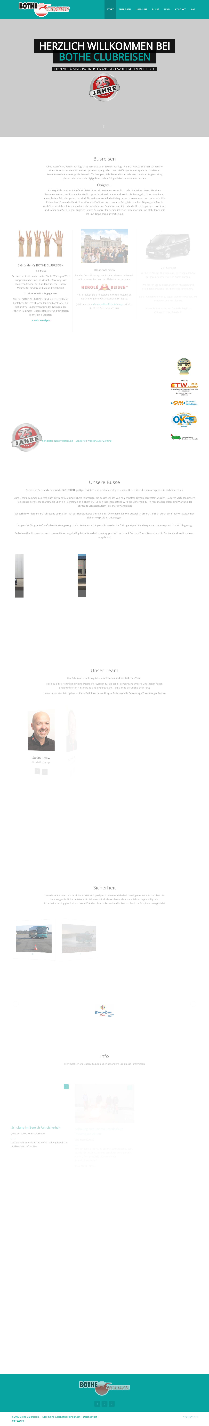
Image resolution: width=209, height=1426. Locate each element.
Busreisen (125, 9)
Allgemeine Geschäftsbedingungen (61, 1416)
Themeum (194, 1417)
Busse (155, 9)
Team (167, 9)
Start (110, 9)
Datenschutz (90, 1416)
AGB (193, 9)
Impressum (17, 1420)
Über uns (141, 9)
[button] (16, 1004)
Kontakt (180, 9)
